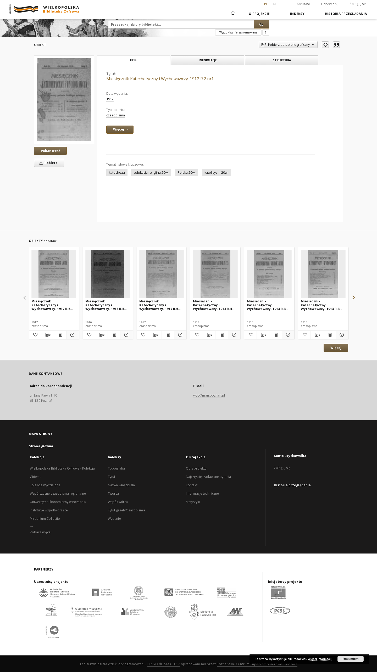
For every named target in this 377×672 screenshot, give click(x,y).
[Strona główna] (233, 13)
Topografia (116, 468)
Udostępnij (330, 4)
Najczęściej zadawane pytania (208, 477)
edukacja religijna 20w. (151, 172)
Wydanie (114, 518)
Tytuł (111, 477)
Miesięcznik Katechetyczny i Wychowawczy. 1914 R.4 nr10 (212, 305)
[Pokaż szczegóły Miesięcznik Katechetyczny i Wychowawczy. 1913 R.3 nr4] (287, 334)
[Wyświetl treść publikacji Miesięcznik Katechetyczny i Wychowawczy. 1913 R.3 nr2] (329, 334)
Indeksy (297, 14)
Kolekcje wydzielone (45, 485)
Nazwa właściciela (121, 485)
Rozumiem (351, 659)
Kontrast (303, 4)
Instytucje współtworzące (49, 510)
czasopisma (115, 115)
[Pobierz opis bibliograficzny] (47, 334)
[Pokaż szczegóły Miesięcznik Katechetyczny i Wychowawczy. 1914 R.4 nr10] (233, 334)
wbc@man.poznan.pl (209, 395)
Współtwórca (118, 502)
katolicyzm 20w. (216, 172)
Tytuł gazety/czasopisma (126, 510)
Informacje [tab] (208, 60)
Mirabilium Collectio (45, 518)
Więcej (335, 348)
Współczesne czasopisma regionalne (58, 493)
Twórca (113, 493)
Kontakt (191, 485)
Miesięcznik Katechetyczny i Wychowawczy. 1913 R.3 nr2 (320, 305)
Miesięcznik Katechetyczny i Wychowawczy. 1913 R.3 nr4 (266, 305)
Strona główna (41, 446)
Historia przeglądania (346, 14)
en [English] (273, 4)
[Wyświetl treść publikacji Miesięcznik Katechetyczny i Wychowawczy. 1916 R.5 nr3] (114, 334)
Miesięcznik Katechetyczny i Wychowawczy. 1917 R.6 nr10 (50, 305)
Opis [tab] (133, 60)
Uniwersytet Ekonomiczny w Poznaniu (58, 502)
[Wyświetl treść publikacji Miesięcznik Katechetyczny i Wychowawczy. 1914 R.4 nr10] (221, 334)
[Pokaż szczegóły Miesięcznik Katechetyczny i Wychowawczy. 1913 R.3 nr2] (341, 334)
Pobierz (47, 163)
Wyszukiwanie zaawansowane (238, 32)
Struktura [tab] (282, 60)
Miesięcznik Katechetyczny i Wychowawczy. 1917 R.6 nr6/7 (158, 305)
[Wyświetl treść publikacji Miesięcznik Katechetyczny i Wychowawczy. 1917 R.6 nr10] (60, 334)
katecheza (117, 172)
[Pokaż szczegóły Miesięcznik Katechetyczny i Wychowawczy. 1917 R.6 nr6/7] (180, 334)
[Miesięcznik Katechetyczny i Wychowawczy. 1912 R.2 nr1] (64, 99)
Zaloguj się (358, 4)
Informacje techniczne (202, 493)
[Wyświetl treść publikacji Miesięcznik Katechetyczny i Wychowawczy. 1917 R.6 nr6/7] (168, 334)
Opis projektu (196, 468)
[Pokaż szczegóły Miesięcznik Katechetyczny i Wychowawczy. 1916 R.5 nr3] (126, 334)
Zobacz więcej (41, 532)
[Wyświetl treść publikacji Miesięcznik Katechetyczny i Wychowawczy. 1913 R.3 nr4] (275, 334)
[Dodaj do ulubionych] (325, 44)
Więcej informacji (319, 658)
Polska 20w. (187, 172)
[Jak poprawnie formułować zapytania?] (265, 32)
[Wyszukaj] (261, 24)
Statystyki (193, 502)
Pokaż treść (50, 151)
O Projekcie (259, 14)
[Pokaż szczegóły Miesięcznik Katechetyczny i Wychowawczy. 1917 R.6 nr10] (72, 334)
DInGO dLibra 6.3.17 (163, 664)
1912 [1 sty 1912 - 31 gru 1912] (110, 99)
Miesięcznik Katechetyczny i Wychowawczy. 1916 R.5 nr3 (104, 305)
